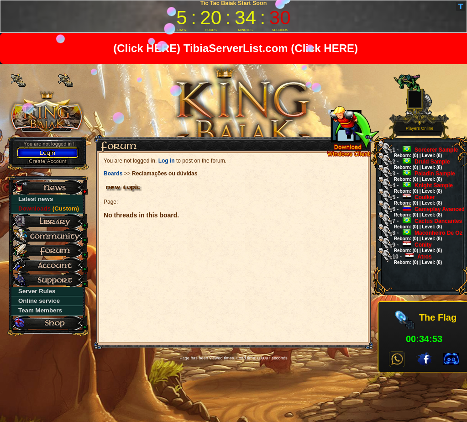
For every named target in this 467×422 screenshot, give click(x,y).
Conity (414, 247)
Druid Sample (418, 164)
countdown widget (233, 16)
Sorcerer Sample (422, 152)
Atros (414, 259)
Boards (113, 173)
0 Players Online (420, 126)
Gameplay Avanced (425, 211)
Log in (166, 161)
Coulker (414, 200)
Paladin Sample (420, 176)
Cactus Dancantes (424, 223)
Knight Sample (419, 188)
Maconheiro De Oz (424, 235)
